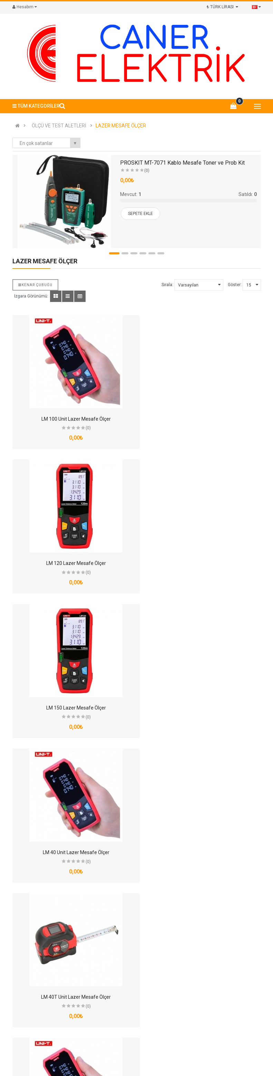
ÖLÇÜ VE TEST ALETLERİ (59, 125)
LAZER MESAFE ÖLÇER (121, 125)
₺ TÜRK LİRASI (222, 6)
